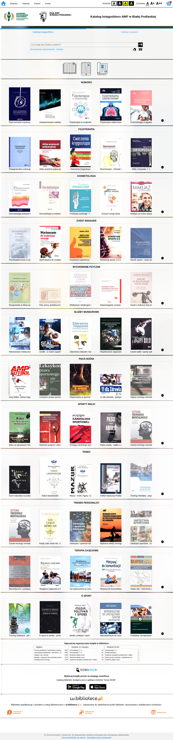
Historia (25, 3)
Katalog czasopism (129, 32)
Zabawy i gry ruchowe (41, 655)
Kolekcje (59, 49)
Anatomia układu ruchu (77, 655)
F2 (159, 3)
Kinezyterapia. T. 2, (76, 652)
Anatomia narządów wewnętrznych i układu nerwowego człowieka (91, 660)
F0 (147, 3)
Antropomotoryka (110, 652)
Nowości (14, 3)
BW (120, 3)
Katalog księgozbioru (43, 32)
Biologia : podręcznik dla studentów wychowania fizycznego (53, 657)
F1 (152, 3)
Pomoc (37, 3)
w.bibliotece (73, 705)
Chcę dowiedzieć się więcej (73, 737)
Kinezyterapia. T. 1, (76, 650)
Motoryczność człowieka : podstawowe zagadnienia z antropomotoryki (127, 657)
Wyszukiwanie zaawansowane (42, 49)
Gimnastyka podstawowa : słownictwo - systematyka (51, 652)
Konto (48, 3)
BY (131, 3)
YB (125, 3)
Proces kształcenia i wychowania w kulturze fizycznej (51, 650)
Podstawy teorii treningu (42, 660)
